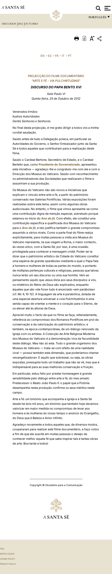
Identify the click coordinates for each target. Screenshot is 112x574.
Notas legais (7, 554)
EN (42, 56)
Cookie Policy (7, 559)
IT (63, 56)
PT (70, 56)
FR (56, 56)
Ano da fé (48, 218)
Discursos (9, 23)
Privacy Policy (8, 564)
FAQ (2, 548)
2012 (21, 23)
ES (50, 56)
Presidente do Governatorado (59, 164)
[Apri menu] (107, 8)
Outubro (31, 23)
